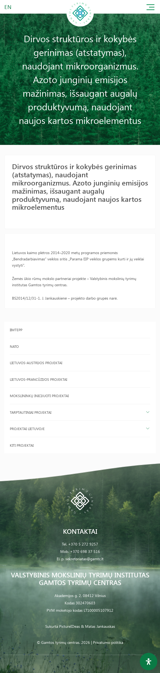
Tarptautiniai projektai (30, 412)
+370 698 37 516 (85, 551)
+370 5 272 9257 (83, 544)
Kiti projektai (22, 445)
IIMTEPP (16, 329)
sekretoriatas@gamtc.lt (84, 558)
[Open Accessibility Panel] (148, 661)
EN (8, 6)
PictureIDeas (69, 626)
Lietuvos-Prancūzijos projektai (38, 379)
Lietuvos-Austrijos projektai (36, 362)
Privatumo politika (108, 642)
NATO (14, 346)
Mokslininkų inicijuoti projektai (39, 395)
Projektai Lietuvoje (27, 428)
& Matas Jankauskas (98, 626)
